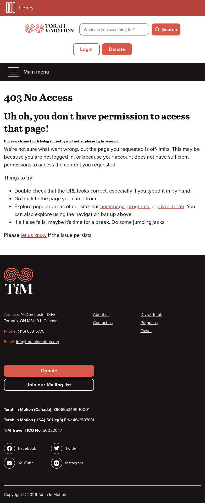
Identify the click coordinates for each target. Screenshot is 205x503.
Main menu (28, 72)
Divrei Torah (151, 314)
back (28, 199)
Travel (146, 330)
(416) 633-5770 (31, 331)
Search (169, 29)
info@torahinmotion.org (37, 341)
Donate (117, 49)
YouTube (26, 463)
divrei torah (171, 206)
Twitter (71, 448)
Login (86, 49)
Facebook (27, 448)
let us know (34, 235)
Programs (149, 322)
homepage (112, 206)
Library (20, 7)
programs (138, 206)
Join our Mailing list (49, 385)
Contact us (103, 322)
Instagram (74, 463)
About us (101, 314)
